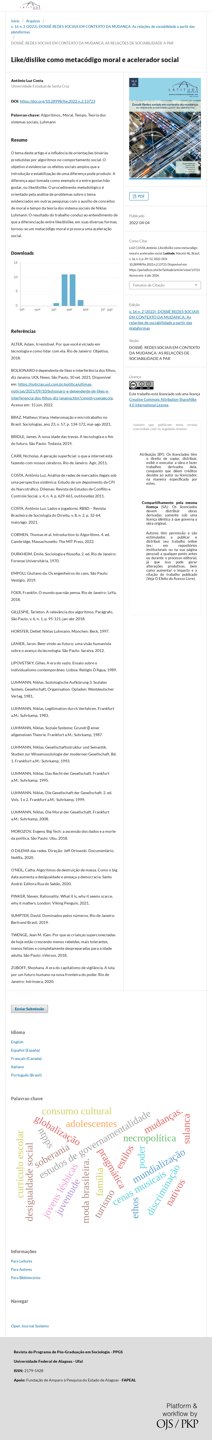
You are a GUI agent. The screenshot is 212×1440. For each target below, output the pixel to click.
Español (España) (25, 1050)
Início (15, 21)
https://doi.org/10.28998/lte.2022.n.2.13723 (57, 101)
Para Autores (21, 1269)
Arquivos (33, 21)
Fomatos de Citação (149, 285)
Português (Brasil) (26, 1075)
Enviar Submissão (29, 1009)
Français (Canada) (26, 1058)
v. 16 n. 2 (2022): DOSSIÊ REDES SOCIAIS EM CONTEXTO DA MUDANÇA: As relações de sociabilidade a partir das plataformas (103, 29)
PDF (141, 196)
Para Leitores (21, 1261)
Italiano (17, 1066)
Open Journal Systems (30, 1326)
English (17, 1041)
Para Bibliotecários (26, 1277)
